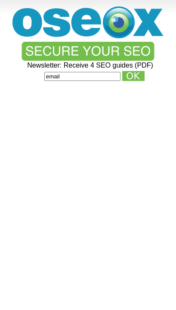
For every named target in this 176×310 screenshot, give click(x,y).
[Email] (82, 76)
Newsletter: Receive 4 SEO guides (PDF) (90, 65)
